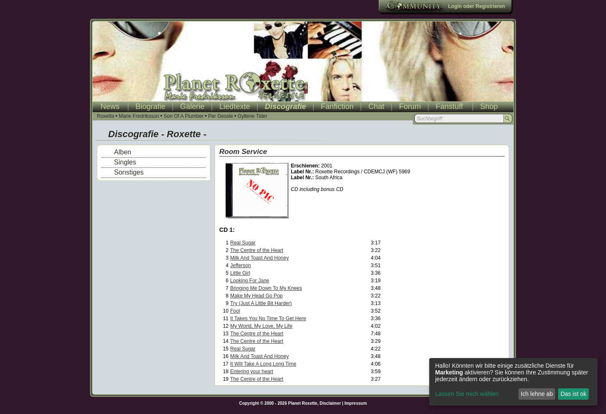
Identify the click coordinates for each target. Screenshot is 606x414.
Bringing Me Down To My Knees (266, 288)
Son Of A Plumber (183, 116)
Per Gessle (220, 116)
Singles (125, 162)
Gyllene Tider (252, 116)
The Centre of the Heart (256, 250)
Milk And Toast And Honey (259, 258)
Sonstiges (129, 172)
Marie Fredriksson (139, 116)
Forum (410, 106)
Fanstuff (449, 106)
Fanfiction (337, 106)
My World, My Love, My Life (261, 326)
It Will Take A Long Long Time (263, 364)
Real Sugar (242, 243)
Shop (489, 106)
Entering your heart (251, 371)
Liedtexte (234, 106)
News (110, 106)
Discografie (285, 106)
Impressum (355, 403)
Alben (122, 152)
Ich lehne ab (537, 393)
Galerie (192, 106)
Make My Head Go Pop (256, 296)
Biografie (150, 106)
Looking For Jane (249, 281)
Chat (376, 106)
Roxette (105, 116)
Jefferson (240, 265)
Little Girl (240, 273)
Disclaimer (330, 403)
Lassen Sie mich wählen (467, 393)
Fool (235, 311)
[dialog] (513, 382)
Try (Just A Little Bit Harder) (261, 303)
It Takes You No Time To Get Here (268, 318)
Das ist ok (573, 393)
